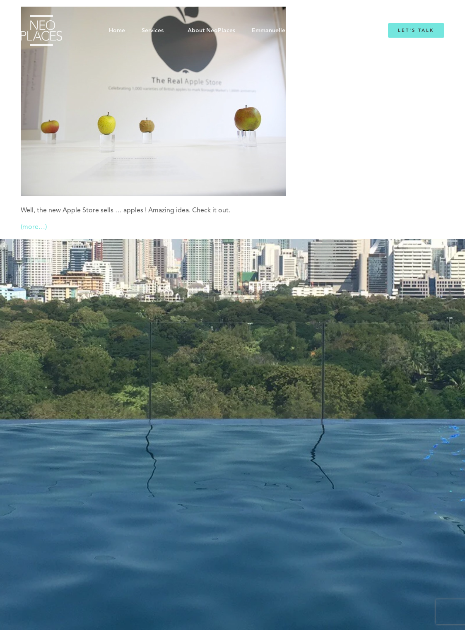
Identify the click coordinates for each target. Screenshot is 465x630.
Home (117, 30)
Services (153, 30)
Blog (334, 30)
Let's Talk (416, 30)
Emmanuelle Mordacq (282, 30)
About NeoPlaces (211, 30)
